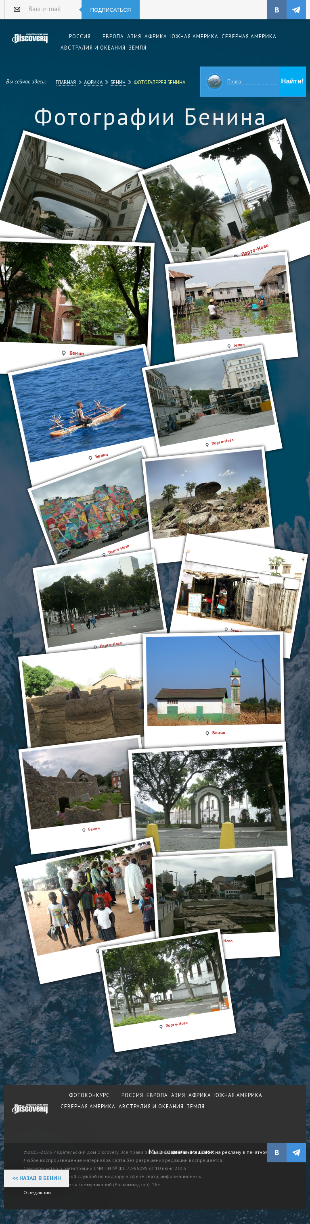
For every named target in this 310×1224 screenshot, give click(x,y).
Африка (93, 82)
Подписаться (110, 10)
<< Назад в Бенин (36, 1178)
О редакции (37, 1192)
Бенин (118, 82)
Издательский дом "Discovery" (30, 43)
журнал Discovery (30, 1114)
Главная (66, 82)
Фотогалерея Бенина (159, 82)
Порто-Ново (176, 1024)
